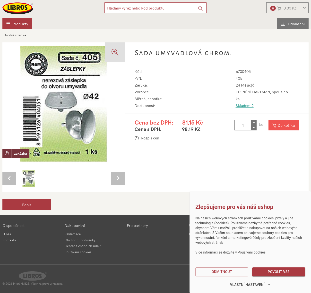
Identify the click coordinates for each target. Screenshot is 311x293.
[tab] (26, 204)
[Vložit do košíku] (283, 125)
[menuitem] (17, 23)
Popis (26, 204)
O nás (6, 234)
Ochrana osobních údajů (83, 246)
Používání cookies (78, 252)
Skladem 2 (245, 105)
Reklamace (73, 234)
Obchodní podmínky (80, 240)
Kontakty (9, 240)
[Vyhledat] (201, 7)
